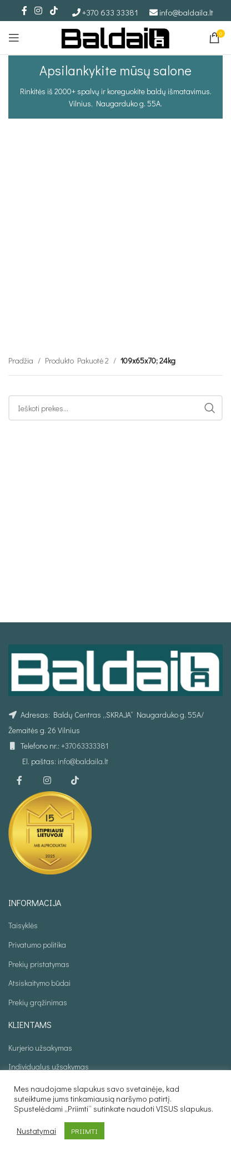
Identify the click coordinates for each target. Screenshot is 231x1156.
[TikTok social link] (53, 10)
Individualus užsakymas (48, 1066)
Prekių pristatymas (38, 964)
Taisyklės (23, 925)
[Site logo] (115, 36)
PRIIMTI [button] (84, 1130)
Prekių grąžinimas (37, 1002)
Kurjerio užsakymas (40, 1047)
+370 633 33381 (110, 12)
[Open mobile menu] (14, 38)
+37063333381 (84, 745)
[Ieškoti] (115, 468)
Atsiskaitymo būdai (39, 983)
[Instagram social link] (38, 10)
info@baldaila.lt (186, 12)
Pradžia (20, 421)
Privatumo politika (37, 944)
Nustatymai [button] (36, 1131)
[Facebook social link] (24, 10)
